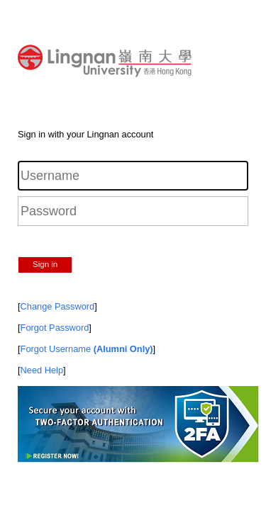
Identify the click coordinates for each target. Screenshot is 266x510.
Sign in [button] (45, 264)
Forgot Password (55, 327)
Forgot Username (87, 349)
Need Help (42, 370)
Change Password (58, 306)
